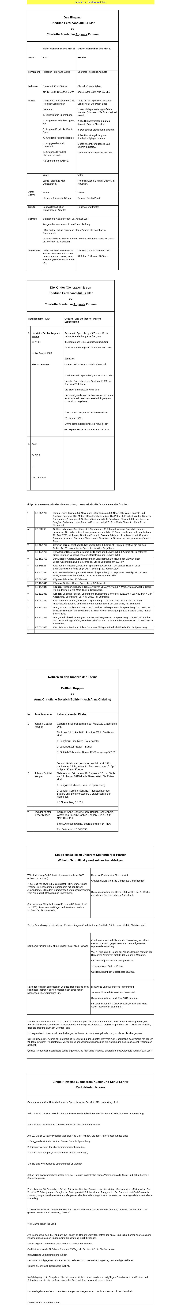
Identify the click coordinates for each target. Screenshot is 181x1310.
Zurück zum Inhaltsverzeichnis (90, 2)
